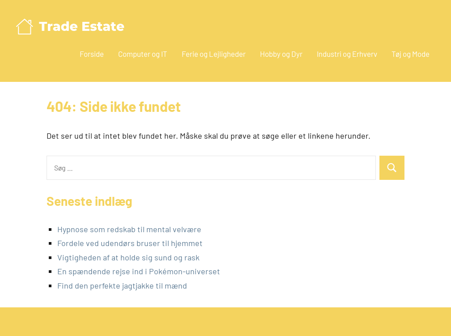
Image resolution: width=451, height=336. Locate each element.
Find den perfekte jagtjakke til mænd (122, 285)
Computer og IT (142, 53)
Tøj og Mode (410, 53)
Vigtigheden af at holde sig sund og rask (128, 257)
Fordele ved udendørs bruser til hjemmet (130, 243)
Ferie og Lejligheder (214, 53)
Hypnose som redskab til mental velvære (129, 229)
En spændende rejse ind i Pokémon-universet (138, 271)
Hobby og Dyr (281, 53)
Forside (92, 53)
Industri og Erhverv (347, 53)
